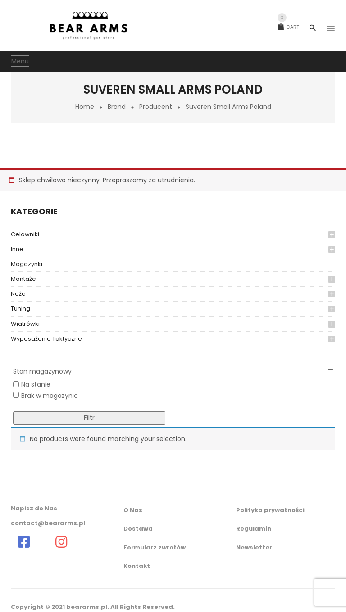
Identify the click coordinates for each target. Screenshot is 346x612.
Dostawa (138, 528)
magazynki (26, 264)
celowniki (25, 234)
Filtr (89, 417)
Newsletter (254, 547)
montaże (23, 278)
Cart (288, 27)
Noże (18, 293)
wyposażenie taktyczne (46, 338)
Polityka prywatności (270, 510)
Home (84, 106)
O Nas (132, 510)
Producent (155, 106)
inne (17, 249)
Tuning (20, 308)
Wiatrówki (25, 324)
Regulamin (253, 528)
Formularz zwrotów (154, 547)
